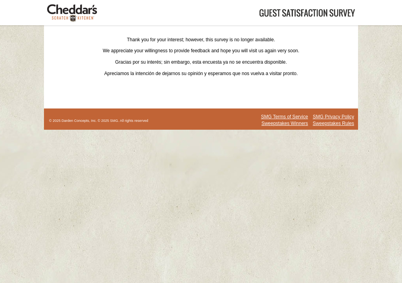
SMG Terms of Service (284, 116)
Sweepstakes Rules (333, 123)
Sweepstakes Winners (284, 123)
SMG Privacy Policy (333, 116)
